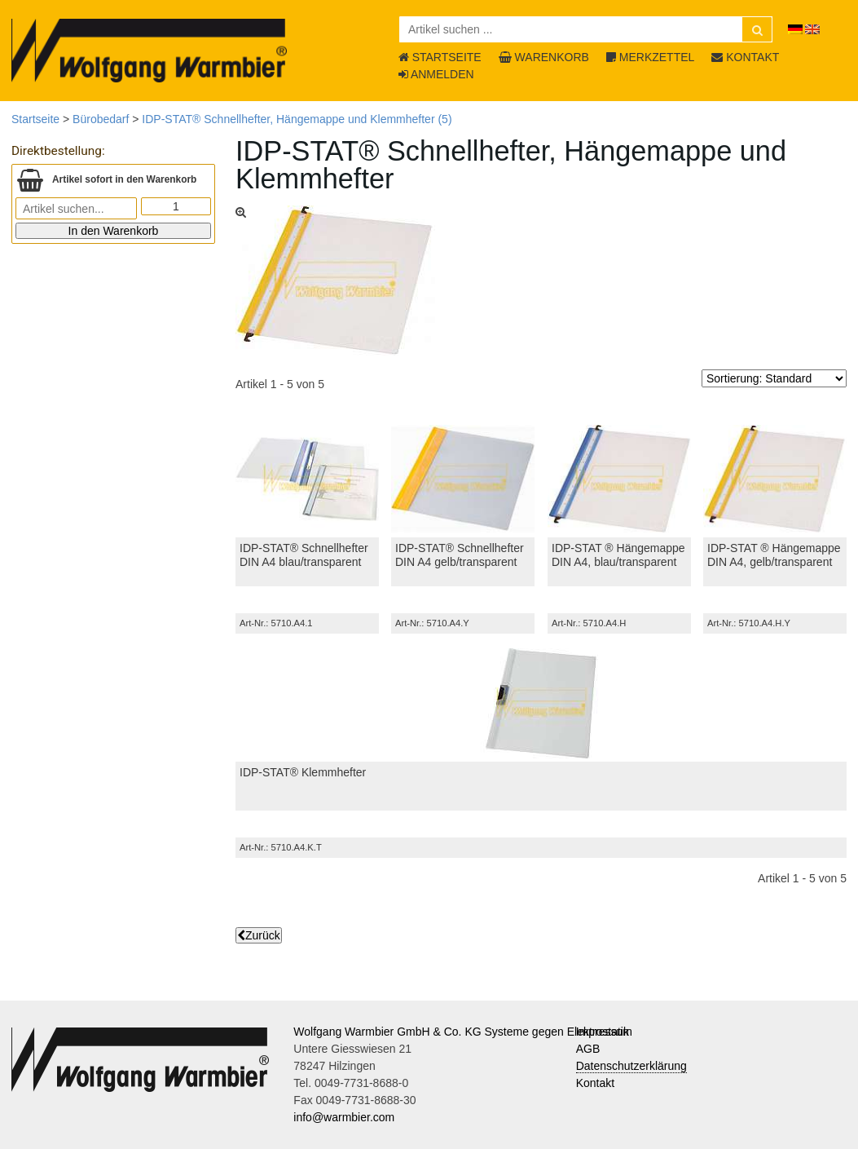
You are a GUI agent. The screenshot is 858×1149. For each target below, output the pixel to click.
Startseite (35, 119)
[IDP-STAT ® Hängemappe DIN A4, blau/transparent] (619, 479)
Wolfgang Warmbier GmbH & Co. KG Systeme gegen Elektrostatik (461, 1031)
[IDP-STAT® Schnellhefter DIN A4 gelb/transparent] (463, 479)
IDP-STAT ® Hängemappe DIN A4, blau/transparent (618, 554)
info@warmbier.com (343, 1117)
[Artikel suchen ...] (585, 29)
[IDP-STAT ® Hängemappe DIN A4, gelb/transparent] (775, 479)
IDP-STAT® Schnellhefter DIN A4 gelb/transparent (459, 554)
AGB (588, 1048)
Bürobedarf (101, 119)
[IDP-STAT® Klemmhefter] (541, 703)
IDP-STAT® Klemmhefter (303, 772)
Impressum (604, 1031)
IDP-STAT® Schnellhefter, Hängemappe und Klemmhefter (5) (296, 119)
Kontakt (595, 1082)
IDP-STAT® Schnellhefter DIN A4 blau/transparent (304, 554)
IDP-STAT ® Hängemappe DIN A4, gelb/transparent (774, 554)
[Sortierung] (774, 378)
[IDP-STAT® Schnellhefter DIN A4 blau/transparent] (307, 479)
